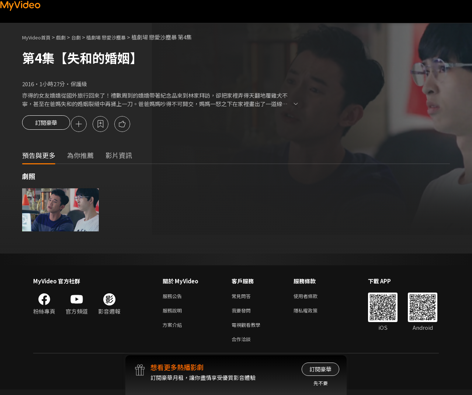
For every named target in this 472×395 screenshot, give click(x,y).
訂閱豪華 (46, 124)
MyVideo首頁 (39, 37)
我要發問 (243, 313)
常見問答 (243, 297)
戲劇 (66, 37)
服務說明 (174, 313)
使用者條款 (312, 297)
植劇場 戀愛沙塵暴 (117, 37)
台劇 (83, 37)
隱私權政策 (312, 313)
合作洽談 (243, 344)
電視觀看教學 (248, 328)
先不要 (320, 383)
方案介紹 (174, 328)
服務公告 (174, 297)
